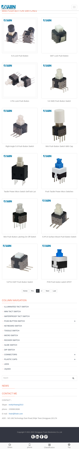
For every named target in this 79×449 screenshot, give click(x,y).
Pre (32, 291)
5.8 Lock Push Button (19, 56)
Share (10, 445)
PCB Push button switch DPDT (59, 282)
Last (54, 291)
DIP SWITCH (9, 350)
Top (69, 445)
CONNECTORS (10, 354)
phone (30, 445)
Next (47, 291)
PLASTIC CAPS (10, 359)
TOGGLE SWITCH (11, 331)
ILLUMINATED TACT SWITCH (16, 307)
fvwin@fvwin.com (16, 414)
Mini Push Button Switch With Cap (59, 146)
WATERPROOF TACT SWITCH (17, 316)
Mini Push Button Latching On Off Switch (19, 237)
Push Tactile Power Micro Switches (59, 192)
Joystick (7, 369)
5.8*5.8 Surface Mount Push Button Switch (59, 237)
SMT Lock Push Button (59, 56)
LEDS (6, 364)
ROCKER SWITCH (12, 340)
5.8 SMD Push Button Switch (59, 101)
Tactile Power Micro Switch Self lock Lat (20, 192)
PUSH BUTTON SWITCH (14, 321)
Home (25, 291)
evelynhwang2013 (16, 405)
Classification (49, 445)
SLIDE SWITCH (10, 345)
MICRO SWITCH (11, 335)
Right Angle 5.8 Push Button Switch (20, 146)
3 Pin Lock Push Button (19, 101)
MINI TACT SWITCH (12, 311)
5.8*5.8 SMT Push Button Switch (20, 282)
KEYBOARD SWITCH (13, 326)
